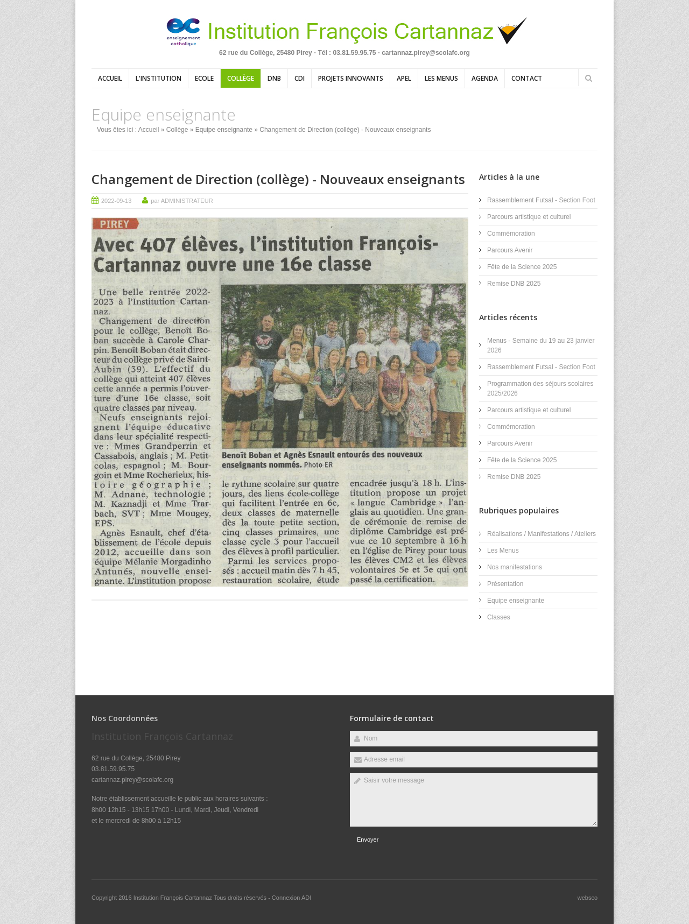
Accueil (110, 78)
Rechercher (588, 78)
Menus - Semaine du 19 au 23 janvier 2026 (540, 345)
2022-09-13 (116, 201)
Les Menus (441, 78)
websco (587, 897)
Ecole (204, 78)
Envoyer (367, 839)
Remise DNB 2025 (513, 283)
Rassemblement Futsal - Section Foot (541, 200)
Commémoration (511, 233)
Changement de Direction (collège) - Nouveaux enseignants (278, 179)
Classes (498, 617)
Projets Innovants (350, 78)
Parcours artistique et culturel (529, 217)
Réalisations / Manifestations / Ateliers (541, 534)
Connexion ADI (291, 897)
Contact (526, 78)
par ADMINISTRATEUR (182, 201)
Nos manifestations (514, 567)
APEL (404, 78)
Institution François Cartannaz (173, 897)
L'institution (158, 78)
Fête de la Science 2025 (522, 267)
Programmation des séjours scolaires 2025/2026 (540, 388)
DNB (274, 78)
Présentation (505, 584)
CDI (299, 78)
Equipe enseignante (223, 129)
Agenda (485, 78)
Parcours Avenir (510, 250)
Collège (240, 78)
